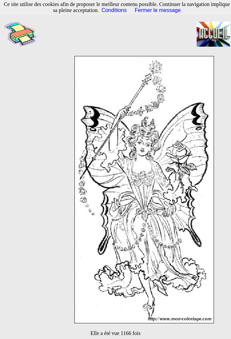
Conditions (114, 10)
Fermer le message (158, 10)
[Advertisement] (120, 34)
